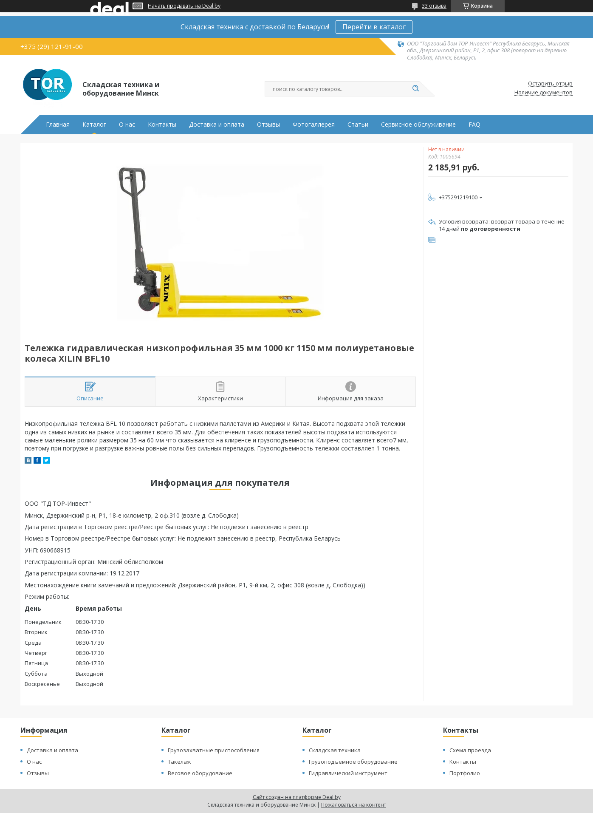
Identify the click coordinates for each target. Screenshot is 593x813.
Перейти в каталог (374, 26)
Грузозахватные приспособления (214, 750)
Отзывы (268, 124)
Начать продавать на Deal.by (184, 6)
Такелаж (179, 761)
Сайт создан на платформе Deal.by (297, 797)
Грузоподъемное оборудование (353, 761)
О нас (127, 124)
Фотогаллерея (314, 124)
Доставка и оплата (216, 124)
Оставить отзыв (550, 84)
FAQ (474, 124)
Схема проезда (470, 750)
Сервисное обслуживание (418, 124)
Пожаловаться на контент (353, 804)
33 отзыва (434, 5)
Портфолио (464, 773)
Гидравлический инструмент (348, 773)
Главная (58, 124)
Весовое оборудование (200, 773)
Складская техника (335, 750)
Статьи (357, 124)
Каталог (94, 124)
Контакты (162, 124)
